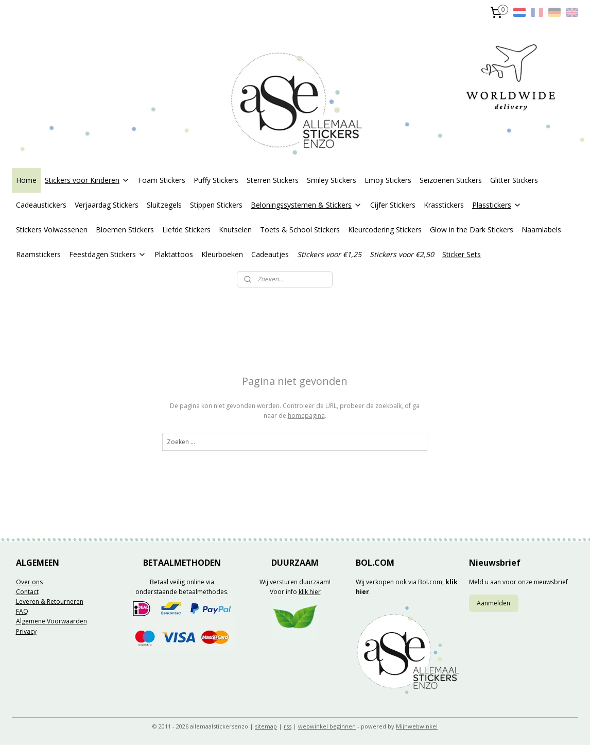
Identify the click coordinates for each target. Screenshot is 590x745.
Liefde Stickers (186, 229)
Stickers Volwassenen (52, 229)
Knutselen (235, 229)
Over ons (29, 582)
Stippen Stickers (216, 205)
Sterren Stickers (273, 180)
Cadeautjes (270, 254)
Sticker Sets (461, 254)
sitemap (266, 726)
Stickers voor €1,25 (329, 254)
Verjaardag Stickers (106, 205)
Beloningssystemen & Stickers (306, 205)
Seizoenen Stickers (451, 180)
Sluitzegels (164, 205)
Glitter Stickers (514, 180)
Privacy (26, 631)
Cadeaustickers (41, 205)
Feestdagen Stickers (107, 254)
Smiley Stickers (331, 180)
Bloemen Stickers (125, 229)
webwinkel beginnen (327, 726)
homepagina (306, 415)
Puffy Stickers (216, 180)
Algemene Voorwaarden (51, 621)
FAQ (22, 611)
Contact (27, 591)
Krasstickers (444, 205)
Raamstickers (38, 254)
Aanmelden (493, 603)
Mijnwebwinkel (417, 726)
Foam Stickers (161, 180)
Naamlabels (541, 229)
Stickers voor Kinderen (87, 180)
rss (287, 726)
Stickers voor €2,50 (402, 254)
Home (26, 180)
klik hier (310, 591)
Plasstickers (497, 205)
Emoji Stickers (388, 180)
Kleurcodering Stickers (385, 229)
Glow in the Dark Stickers (471, 229)
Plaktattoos (173, 254)
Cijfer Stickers (392, 205)
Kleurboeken (222, 254)
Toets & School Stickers (300, 229)
